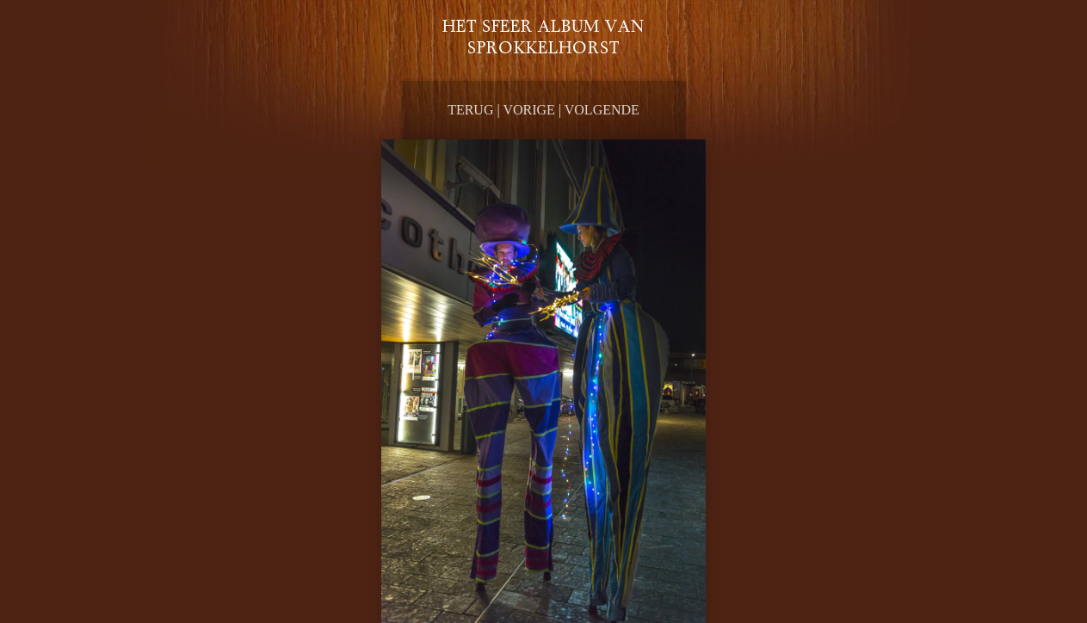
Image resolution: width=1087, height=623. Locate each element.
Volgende (602, 109)
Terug (470, 109)
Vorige (528, 109)
